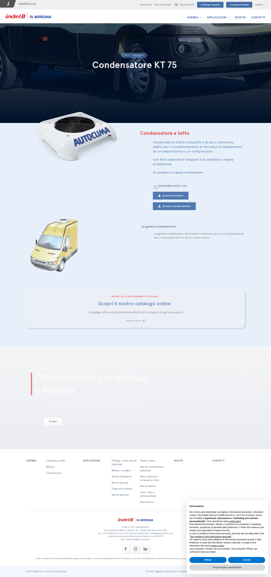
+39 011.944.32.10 (110, 533)
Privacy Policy (173, 558)
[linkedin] (145, 549)
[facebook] (126, 549)
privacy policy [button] (217, 545)
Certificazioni (54, 472)
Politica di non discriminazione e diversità (144, 558)
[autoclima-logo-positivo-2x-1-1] (28, 12)
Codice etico (86, 558)
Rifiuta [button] (208, 560)
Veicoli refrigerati (121, 476)
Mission (50, 466)
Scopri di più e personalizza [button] (227, 567)
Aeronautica (147, 501)
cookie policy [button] (234, 521)
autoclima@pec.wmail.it (138, 539)
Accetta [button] (246, 560)
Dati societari (43, 558)
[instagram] (136, 549)
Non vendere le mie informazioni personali (210, 536)
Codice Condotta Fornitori (107, 558)
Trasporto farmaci (122, 488)
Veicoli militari (148, 486)
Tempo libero (147, 460)
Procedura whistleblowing (65, 558)
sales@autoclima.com (161, 533)
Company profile (55, 460)
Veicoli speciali (120, 482)
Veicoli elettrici (120, 494)
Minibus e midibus (121, 470)
